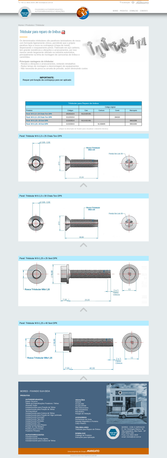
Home (21, 25)
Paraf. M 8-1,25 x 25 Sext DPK (37, 121)
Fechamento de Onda (83, 419)
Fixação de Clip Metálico (34, 427)
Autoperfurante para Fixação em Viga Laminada (43, 415)
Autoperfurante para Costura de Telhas (40, 413)
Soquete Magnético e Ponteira (86, 421)
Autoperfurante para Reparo (36, 425)
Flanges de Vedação (83, 414)
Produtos (30, 25)
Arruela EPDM (80, 406)
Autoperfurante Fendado (34, 421)
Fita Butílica (79, 412)
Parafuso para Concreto (34, 429)
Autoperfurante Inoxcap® (34, 417)
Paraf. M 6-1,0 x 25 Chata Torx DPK (39, 114)
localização (126, 3)
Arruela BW (79, 404)
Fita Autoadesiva (81, 410)
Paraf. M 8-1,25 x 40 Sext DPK (37, 124)
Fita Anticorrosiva (81, 408)
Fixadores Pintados (32, 431)
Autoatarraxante (31, 437)
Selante (78, 402)
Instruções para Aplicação (85, 437)
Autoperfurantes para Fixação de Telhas (40, 407)
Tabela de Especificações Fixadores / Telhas (42, 403)
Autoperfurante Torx (32, 423)
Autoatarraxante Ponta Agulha (36, 439)
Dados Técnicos (31, 401)
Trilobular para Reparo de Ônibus (87, 429)
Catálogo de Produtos (83, 435)
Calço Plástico (80, 423)
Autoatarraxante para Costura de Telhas (40, 441)
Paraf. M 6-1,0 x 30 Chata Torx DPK (39, 117)
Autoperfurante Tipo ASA (34, 419)
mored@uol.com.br (45, 3)
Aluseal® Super (31, 405)
